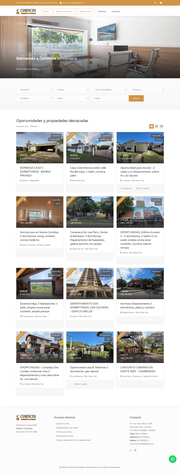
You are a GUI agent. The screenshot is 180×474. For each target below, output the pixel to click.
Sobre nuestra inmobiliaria (28, 69)
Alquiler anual (85, 11)
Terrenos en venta (64, 432)
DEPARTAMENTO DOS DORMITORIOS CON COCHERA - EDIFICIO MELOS (89, 307)
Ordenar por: (22, 126)
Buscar (136, 98)
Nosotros (102, 11)
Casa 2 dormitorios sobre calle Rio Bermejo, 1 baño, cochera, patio (88, 171)
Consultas (116, 11)
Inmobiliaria (46, 58)
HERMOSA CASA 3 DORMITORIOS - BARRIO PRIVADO (35, 171)
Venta (45, 11)
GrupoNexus (115, 467)
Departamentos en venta (67, 428)
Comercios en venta (64, 436)
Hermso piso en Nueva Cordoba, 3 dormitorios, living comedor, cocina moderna (39, 236)
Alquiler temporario (64, 11)
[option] (90, 47)
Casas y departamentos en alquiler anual (73, 440)
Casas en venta (62, 424)
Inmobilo (104, 467)
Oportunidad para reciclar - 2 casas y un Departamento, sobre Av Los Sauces (139, 171)
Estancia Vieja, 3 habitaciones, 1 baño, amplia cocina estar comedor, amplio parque (39, 307)
